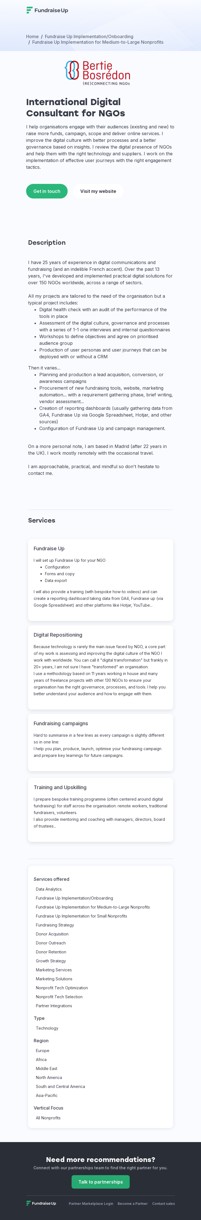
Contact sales (163, 1203)
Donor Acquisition (52, 934)
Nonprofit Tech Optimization (62, 987)
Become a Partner (133, 1203)
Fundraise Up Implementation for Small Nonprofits (81, 916)
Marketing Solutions (54, 978)
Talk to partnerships (100, 1182)
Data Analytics (49, 889)
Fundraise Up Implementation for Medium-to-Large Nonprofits (93, 907)
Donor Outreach (51, 943)
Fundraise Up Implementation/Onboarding (74, 898)
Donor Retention (51, 951)
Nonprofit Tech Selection (59, 996)
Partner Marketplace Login (91, 1203)
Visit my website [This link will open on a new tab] (98, 191)
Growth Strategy (51, 960)
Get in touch (46, 191)
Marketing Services (54, 969)
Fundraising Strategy (55, 925)
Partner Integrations (54, 1005)
